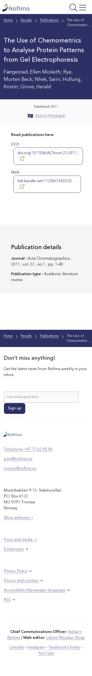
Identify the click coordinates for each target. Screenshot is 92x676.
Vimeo (74, 647)
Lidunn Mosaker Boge (65, 638)
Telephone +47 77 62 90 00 (28, 449)
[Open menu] (72, 8)
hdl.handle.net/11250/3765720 (44, 184)
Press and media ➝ (20, 540)
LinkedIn (16, 647)
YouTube (46, 653)
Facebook (57, 647)
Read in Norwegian (47, 115)
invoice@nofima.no (20, 469)
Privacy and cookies (21, 581)
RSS (7, 600)
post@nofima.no (18, 459)
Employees (14, 549)
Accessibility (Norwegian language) (34, 590)
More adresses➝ (18, 518)
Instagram (36, 647)
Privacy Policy (15, 571)
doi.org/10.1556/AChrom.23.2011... (48, 156)
